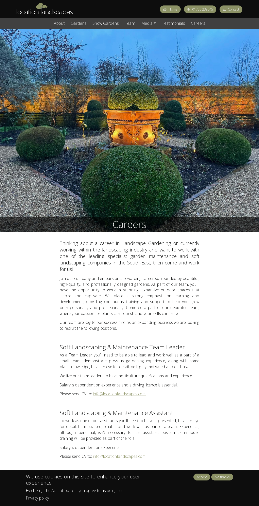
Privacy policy (37, 500)
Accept (202, 479)
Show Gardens (105, 23)
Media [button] (147, 23)
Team (130, 23)
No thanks (222, 479)
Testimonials (173, 23)
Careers (198, 23)
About (59, 23)
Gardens (78, 23)
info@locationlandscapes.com (119, 394)
